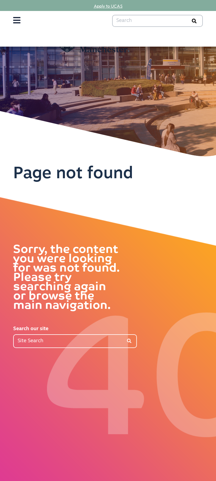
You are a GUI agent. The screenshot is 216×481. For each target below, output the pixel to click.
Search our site (30, 329)
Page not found (73, 174)
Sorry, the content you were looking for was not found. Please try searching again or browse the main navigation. (66, 278)
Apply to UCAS (108, 6)
